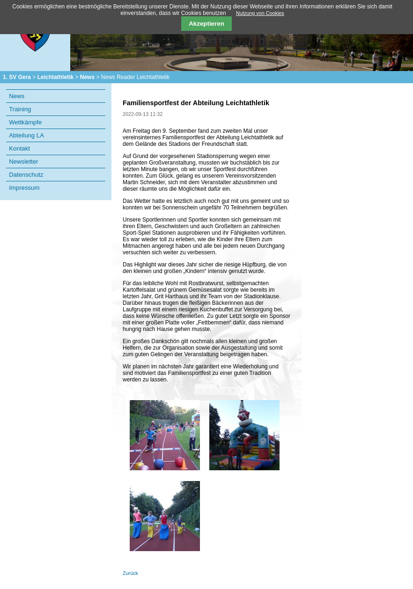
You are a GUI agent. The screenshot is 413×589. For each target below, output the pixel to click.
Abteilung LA (26, 135)
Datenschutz (26, 174)
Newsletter (23, 161)
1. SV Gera (17, 77)
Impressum (24, 187)
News (87, 77)
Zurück (130, 573)
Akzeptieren (206, 23)
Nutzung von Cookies (260, 13)
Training (20, 109)
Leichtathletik (55, 77)
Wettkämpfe (25, 122)
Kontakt (19, 148)
